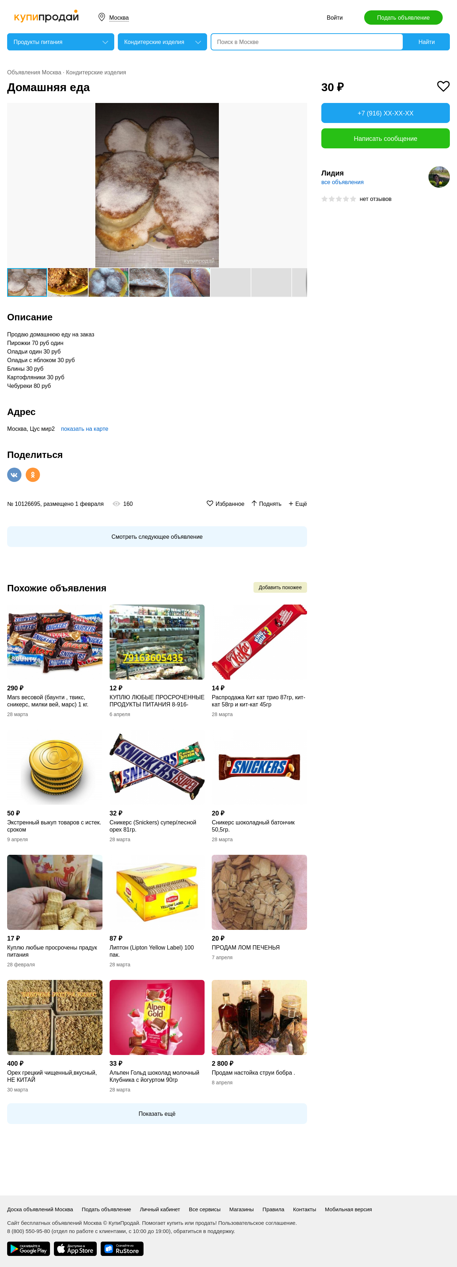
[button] (300, 109)
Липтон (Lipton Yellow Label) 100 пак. (152, 951)
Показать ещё (157, 1114)
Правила (273, 1209)
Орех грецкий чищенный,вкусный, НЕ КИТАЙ (52, 1076)
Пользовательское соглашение (256, 1223)
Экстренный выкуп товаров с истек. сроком (54, 826)
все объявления (342, 182)
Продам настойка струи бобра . (253, 1073)
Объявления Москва (34, 72)
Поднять (270, 504)
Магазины (241, 1209)
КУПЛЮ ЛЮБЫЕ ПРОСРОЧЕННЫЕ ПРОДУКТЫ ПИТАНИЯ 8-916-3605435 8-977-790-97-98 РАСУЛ (157, 701)
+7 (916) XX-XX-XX (386, 113)
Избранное (230, 504)
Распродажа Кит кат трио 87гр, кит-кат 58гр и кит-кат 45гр (258, 701)
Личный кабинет (160, 1209)
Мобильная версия (348, 1209)
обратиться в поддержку (203, 1231)
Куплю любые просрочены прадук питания (52, 951)
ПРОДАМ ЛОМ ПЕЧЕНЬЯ (246, 948)
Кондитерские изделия (96, 72)
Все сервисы (205, 1209)
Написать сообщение (385, 138)
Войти (335, 18)
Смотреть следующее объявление (156, 537)
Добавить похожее (280, 587)
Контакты (304, 1209)
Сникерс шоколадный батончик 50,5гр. (253, 826)
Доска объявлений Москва (40, 1209)
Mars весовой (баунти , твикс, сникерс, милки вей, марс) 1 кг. (48, 701)
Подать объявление (403, 18)
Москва (119, 18)
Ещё (301, 504)
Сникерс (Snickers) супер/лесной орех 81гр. (153, 826)
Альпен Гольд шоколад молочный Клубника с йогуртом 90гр (154, 1076)
